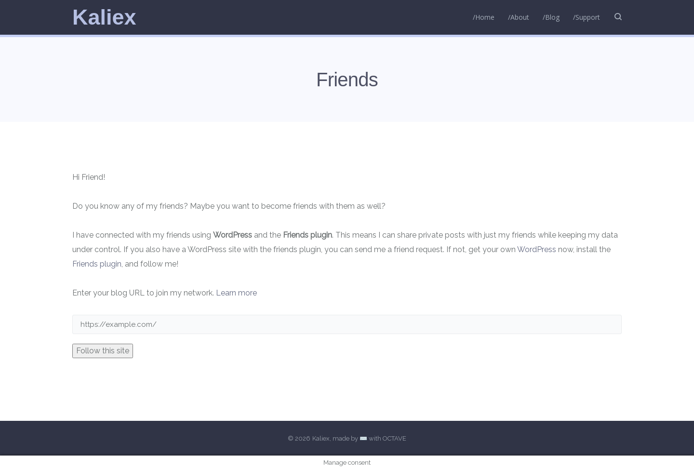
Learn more (236, 292)
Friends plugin (96, 264)
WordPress (536, 249)
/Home (483, 17)
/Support (586, 17)
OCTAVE (394, 438)
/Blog (551, 17)
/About (518, 17)
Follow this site (102, 350)
